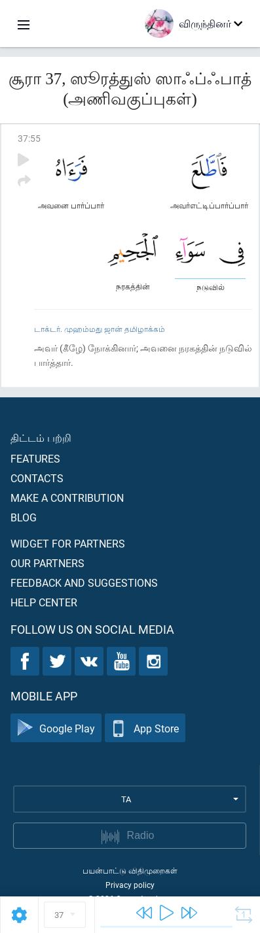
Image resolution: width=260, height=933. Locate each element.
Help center (43, 602)
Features (35, 458)
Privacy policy (130, 884)
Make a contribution (67, 497)
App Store (145, 728)
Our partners (47, 563)
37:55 (29, 138)
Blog (23, 517)
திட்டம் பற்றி (40, 437)
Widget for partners (67, 543)
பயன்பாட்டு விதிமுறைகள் (130, 870)
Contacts (37, 478)
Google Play (56, 728)
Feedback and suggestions (84, 582)
